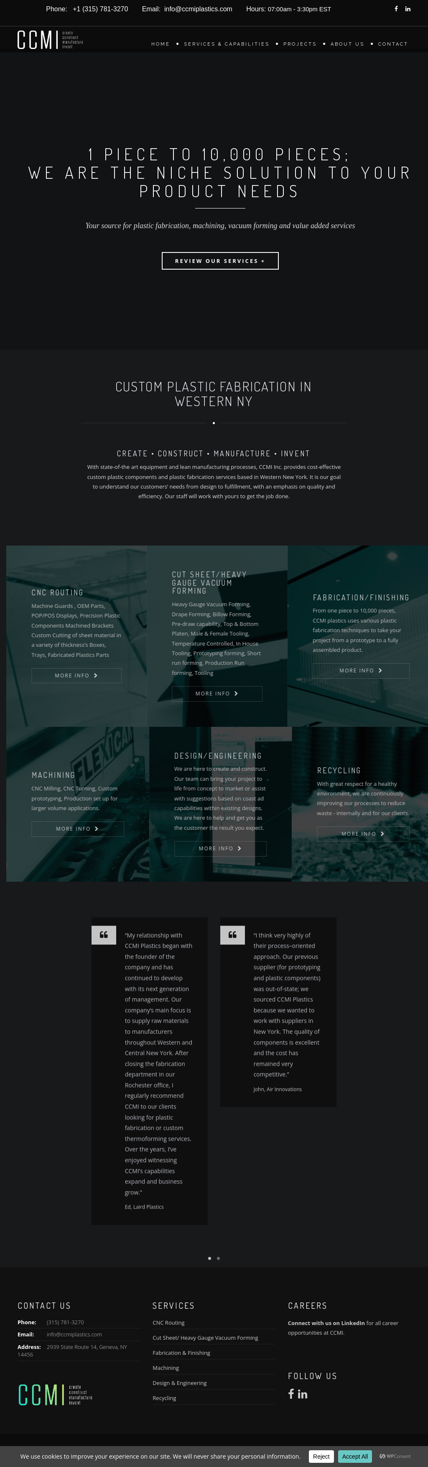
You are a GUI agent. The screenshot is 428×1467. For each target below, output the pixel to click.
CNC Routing (168, 1322)
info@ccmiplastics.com (74, 1334)
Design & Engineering (179, 1383)
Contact (393, 44)
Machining (166, 1368)
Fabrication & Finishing (181, 1352)
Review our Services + (220, 261)
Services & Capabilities (227, 44)
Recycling (164, 1398)
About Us (347, 44)
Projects (300, 44)
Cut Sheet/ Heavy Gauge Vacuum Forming (205, 1337)
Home (160, 44)
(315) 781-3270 (65, 1322)
